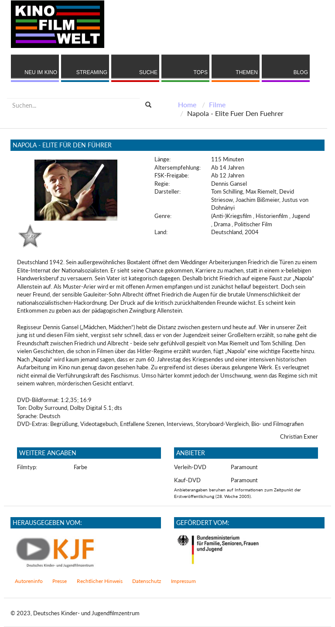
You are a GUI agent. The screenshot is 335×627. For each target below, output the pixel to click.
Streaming (91, 72)
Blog (301, 72)
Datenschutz (146, 581)
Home (187, 104)
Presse (59, 581)
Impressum (183, 581)
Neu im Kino (40, 72)
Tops (201, 72)
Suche (148, 72)
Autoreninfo (29, 581)
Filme (217, 104)
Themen (247, 72)
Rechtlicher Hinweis (100, 581)
